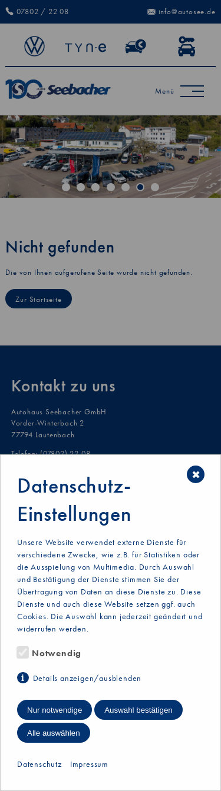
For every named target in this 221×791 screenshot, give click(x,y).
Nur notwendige (54, 710)
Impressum (89, 764)
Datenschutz (39, 764)
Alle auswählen (53, 733)
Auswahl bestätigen (138, 710)
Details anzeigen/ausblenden (87, 678)
